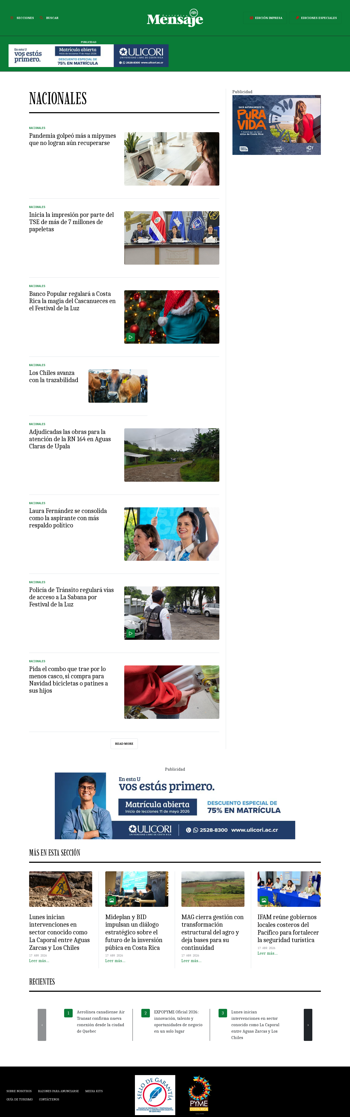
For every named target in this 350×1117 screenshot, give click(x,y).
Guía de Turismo (19, 1099)
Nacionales (37, 128)
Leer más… (39, 960)
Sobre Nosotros (19, 1091)
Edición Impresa (265, 18)
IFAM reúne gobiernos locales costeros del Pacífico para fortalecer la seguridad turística (288, 928)
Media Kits (94, 1091)
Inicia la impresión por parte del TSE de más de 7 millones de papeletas (71, 222)
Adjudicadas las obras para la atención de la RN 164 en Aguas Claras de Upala (70, 439)
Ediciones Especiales (315, 18)
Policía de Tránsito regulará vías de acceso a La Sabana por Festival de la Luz (71, 597)
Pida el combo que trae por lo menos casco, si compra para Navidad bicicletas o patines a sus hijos (68, 679)
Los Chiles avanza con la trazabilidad (53, 376)
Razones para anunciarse (58, 1091)
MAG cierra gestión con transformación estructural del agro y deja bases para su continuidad (212, 932)
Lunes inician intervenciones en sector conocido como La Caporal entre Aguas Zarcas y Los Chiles (59, 932)
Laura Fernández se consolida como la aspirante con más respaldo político (68, 518)
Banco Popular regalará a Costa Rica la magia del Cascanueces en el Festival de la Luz (72, 301)
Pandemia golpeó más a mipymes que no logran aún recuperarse (72, 139)
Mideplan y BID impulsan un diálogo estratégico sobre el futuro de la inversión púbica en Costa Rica (133, 932)
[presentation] (42, 1025)
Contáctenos (49, 1099)
